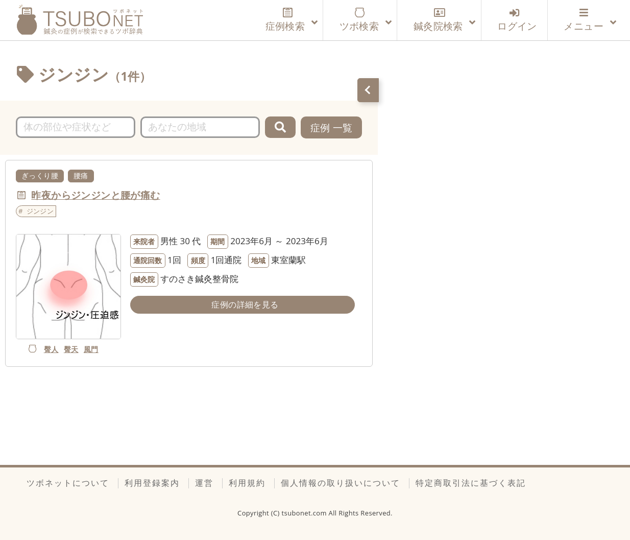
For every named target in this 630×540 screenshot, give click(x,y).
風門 (91, 349)
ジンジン (40, 211)
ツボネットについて (68, 482)
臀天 (71, 349)
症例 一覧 (331, 127)
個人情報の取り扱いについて (340, 482)
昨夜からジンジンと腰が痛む (95, 195)
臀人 (51, 349)
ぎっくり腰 (39, 175)
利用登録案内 (152, 482)
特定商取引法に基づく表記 (471, 482)
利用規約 (247, 482)
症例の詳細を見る (244, 304)
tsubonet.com (305, 513)
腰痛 (81, 175)
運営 (204, 482)
